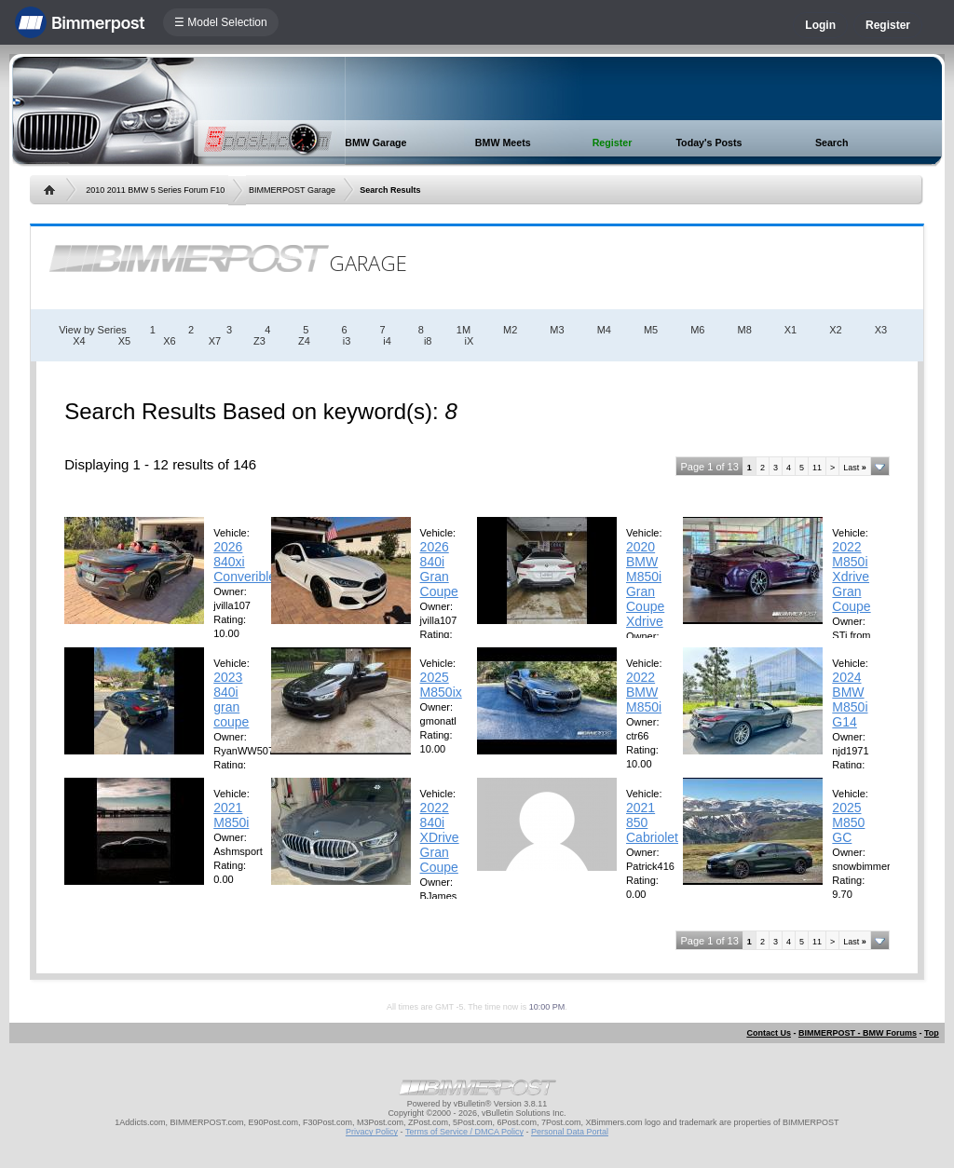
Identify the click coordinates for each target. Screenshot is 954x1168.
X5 (124, 340)
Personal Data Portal (569, 1131)
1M (463, 329)
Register (887, 25)
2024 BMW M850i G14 (849, 699)
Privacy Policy (372, 1131)
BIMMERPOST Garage (292, 190)
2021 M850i (231, 815)
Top (931, 1033)
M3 (557, 329)
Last (854, 467)
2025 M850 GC (848, 822)
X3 (881, 329)
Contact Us (768, 1033)
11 (817, 467)
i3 (347, 340)
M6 (697, 329)
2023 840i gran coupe (231, 699)
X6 (169, 340)
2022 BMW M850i (643, 692)
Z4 (304, 340)
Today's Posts (708, 142)
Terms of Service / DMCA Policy (464, 1131)
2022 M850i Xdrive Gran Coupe (851, 576)
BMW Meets (503, 142)
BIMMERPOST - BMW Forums (857, 1033)
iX (468, 340)
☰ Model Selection (220, 22)
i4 (387, 340)
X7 (215, 340)
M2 (510, 329)
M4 (604, 329)
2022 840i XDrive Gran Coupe (439, 837)
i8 (428, 340)
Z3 (259, 340)
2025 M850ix (441, 684)
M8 (744, 329)
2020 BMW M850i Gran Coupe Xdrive (645, 584)
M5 (651, 329)
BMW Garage (375, 142)
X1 (790, 329)
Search (832, 142)
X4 (79, 340)
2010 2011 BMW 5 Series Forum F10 (155, 190)
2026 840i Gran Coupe (439, 569)
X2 (835, 329)
